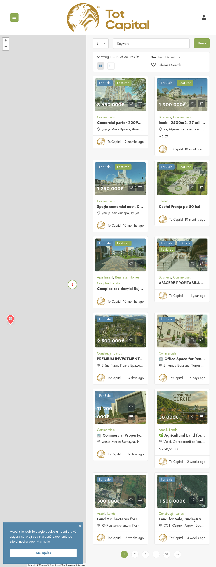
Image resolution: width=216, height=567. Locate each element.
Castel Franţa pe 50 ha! (179, 206)
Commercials (106, 117)
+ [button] (5, 41)
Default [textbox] (170, 57)
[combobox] (101, 43)
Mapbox (43, 565)
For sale (105, 83)
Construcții (104, 353)
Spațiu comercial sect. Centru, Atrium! (130, 206)
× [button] (80, 525)
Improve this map (75, 565)
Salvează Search (166, 65)
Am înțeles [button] (43, 553)
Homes (134, 277)
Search (203, 43)
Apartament (105, 277)
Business (165, 117)
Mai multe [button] (43, 541)
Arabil (163, 429)
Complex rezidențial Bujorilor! (123, 288)
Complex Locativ (108, 283)
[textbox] (100, 44)
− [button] (5, 47)
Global (163, 201)
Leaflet (31, 565)
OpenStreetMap (57, 565)
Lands (118, 353)
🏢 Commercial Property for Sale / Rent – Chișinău (142, 435)
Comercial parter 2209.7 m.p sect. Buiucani (135, 122)
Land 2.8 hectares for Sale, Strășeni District (135, 519)
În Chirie (184, 243)
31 (166, 554)
